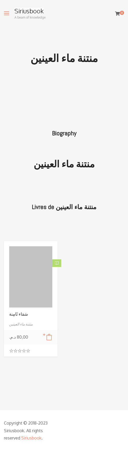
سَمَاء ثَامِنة (18, 314)
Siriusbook (29, 11)
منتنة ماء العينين (64, 164)
